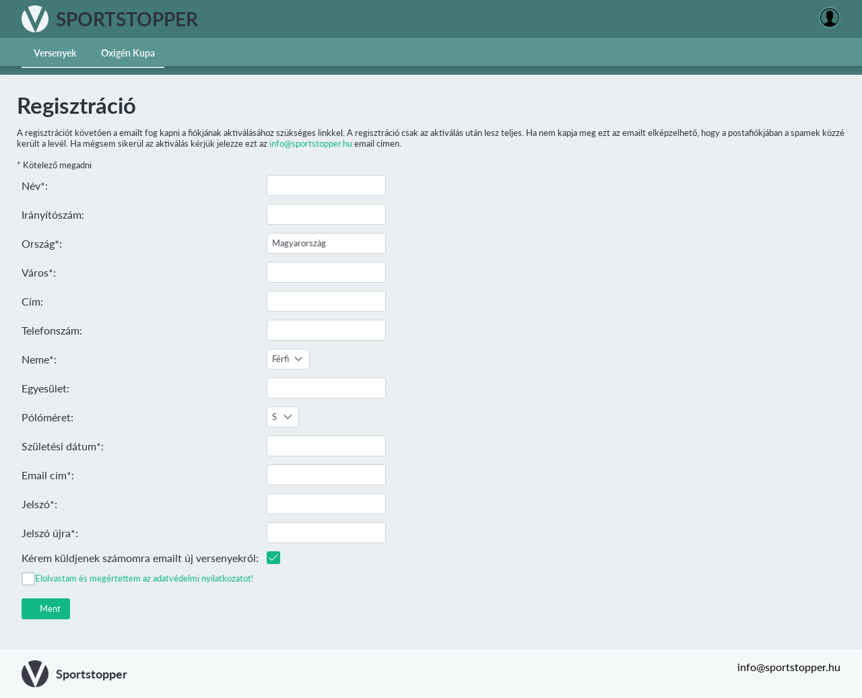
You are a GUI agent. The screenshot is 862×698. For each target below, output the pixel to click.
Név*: (35, 185)
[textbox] (326, 185)
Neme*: (39, 359)
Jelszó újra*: (50, 532)
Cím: (32, 301)
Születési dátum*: (63, 446)
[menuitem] (55, 52)
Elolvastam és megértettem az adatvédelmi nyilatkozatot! (144, 578)
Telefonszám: (52, 330)
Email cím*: (48, 474)
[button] (46, 608)
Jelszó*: (39, 503)
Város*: (39, 272)
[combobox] (288, 359)
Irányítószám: (53, 214)
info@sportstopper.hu (310, 143)
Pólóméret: (47, 417)
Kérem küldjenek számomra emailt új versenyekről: (140, 557)
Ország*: (42, 243)
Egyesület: (45, 388)
